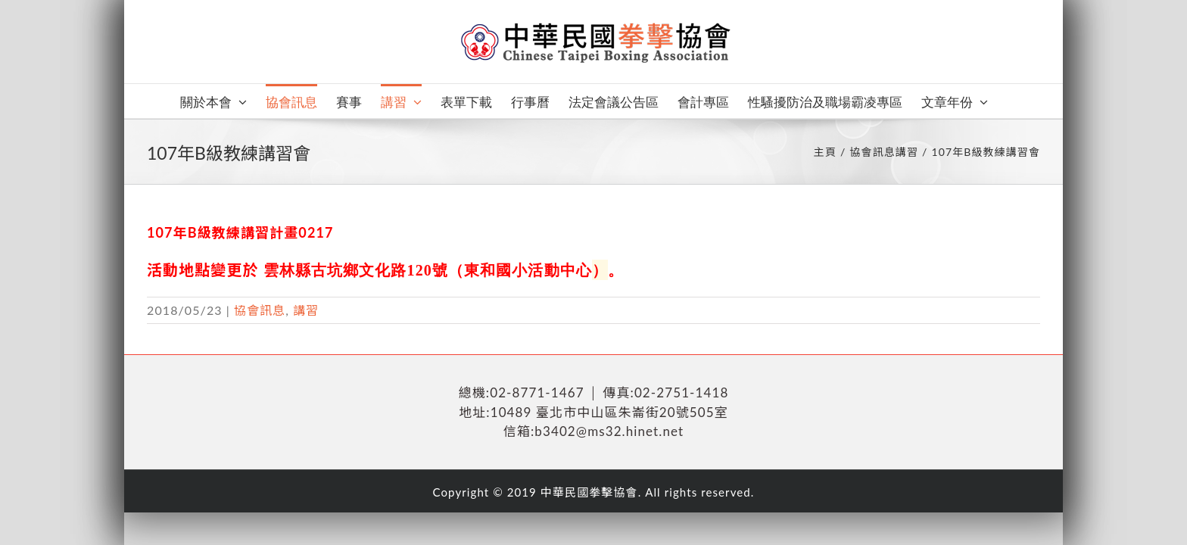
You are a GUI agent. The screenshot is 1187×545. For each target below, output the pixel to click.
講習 (306, 310)
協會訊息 (259, 310)
